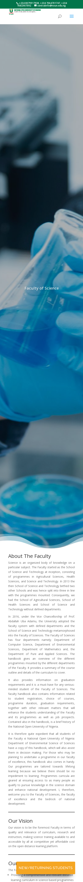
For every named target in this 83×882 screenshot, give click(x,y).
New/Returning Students (46, 868)
